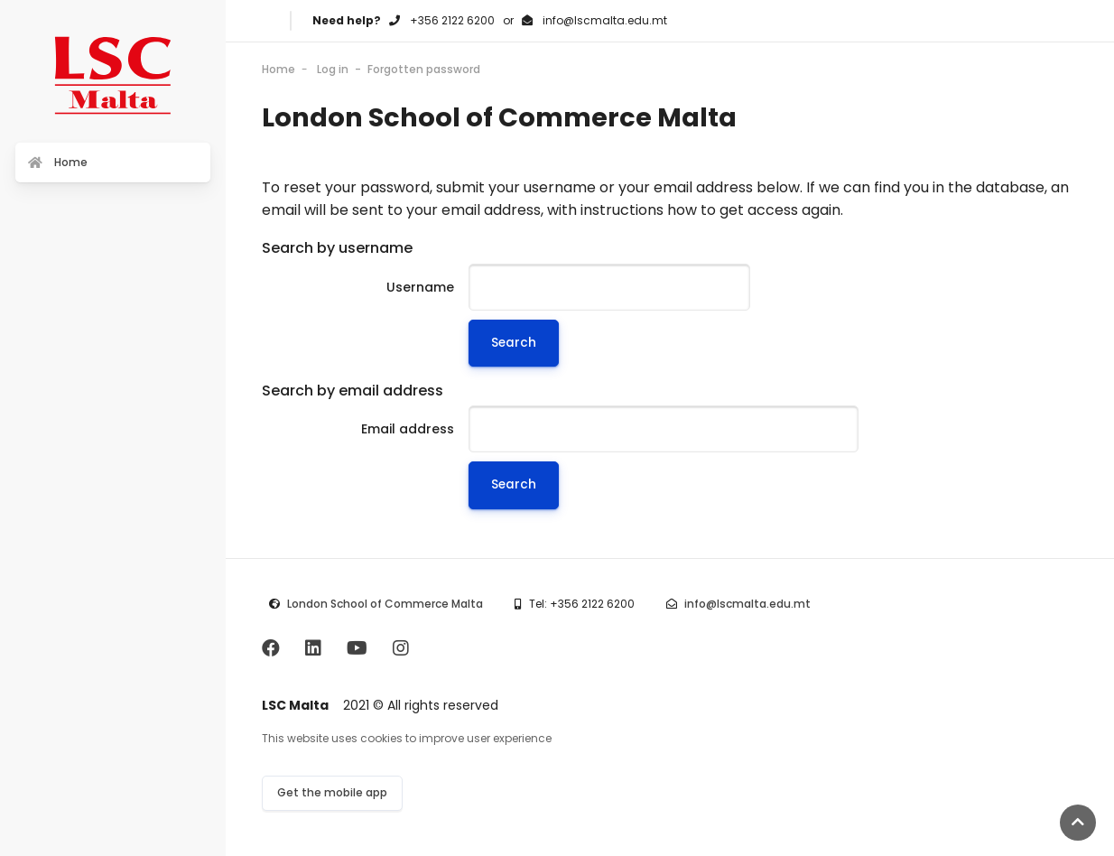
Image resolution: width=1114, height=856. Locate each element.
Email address (407, 429)
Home (278, 69)
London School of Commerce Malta (385, 603)
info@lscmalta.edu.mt (747, 603)
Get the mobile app (332, 792)
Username (420, 287)
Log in (332, 69)
